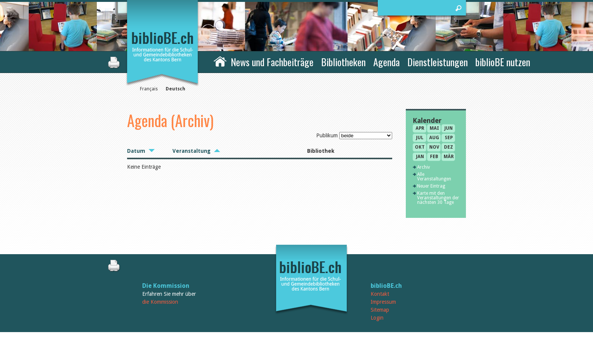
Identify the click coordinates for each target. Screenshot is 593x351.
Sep (449, 137)
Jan (420, 156)
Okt (420, 147)
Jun (448, 128)
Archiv (423, 167)
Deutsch (175, 89)
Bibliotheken (343, 61)
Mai (434, 128)
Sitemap (380, 310)
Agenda (386, 61)
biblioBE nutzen (502, 61)
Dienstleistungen (437, 61)
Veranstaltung (191, 151)
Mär (449, 156)
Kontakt (380, 294)
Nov (434, 147)
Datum (136, 151)
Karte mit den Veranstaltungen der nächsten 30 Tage (438, 198)
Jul (420, 137)
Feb (434, 156)
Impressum (383, 302)
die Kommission (160, 302)
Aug (434, 137)
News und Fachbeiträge (272, 61)
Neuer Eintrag (431, 186)
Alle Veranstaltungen (434, 176)
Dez (448, 147)
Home (220, 61)
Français (149, 89)
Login (377, 318)
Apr (420, 128)
